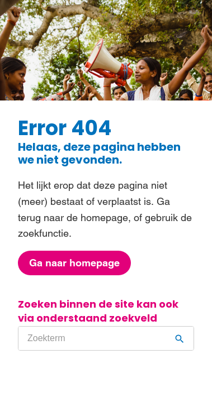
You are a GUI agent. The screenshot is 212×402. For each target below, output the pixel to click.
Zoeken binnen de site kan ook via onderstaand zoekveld (98, 311)
